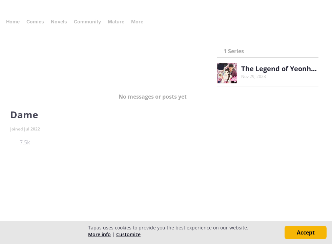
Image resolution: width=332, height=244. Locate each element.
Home (13, 21)
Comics (35, 21)
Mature (116, 21)
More (139, 21)
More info (99, 234)
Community (87, 21)
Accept (306, 232)
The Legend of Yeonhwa (281, 68)
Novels (59, 21)
